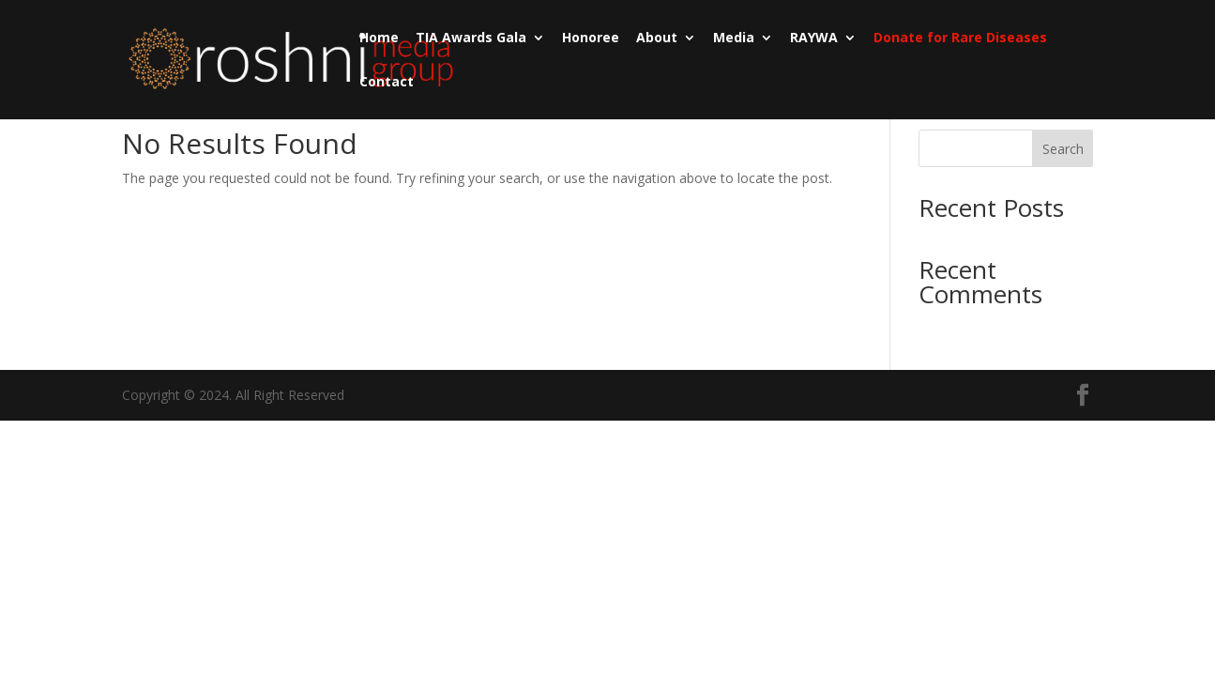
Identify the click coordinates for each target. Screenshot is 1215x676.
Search (1063, 149)
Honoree (590, 38)
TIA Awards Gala (471, 38)
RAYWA (814, 38)
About (656, 38)
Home (379, 38)
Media (733, 38)
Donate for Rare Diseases (960, 38)
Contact (386, 82)
